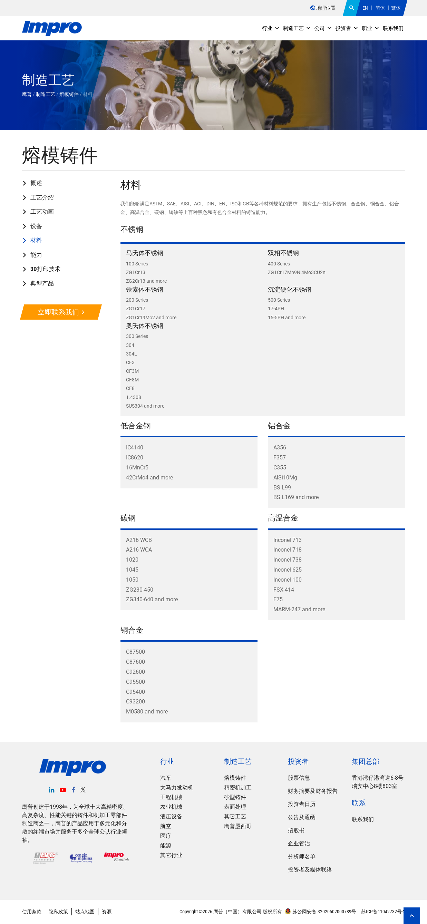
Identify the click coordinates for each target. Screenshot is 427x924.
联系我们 (393, 28)
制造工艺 (297, 28)
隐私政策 (58, 911)
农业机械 (171, 807)
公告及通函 (302, 817)
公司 (323, 28)
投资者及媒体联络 (310, 869)
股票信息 (299, 778)
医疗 (165, 836)
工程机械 (171, 797)
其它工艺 (235, 816)
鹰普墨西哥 (238, 826)
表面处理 (235, 807)
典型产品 (42, 283)
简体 (380, 8)
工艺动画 (42, 211)
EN (365, 8)
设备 (36, 226)
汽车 (165, 778)
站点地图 (85, 911)
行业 (271, 28)
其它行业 (171, 855)
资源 (106, 911)
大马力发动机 (176, 787)
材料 (36, 240)
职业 (370, 28)
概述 (36, 182)
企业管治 (299, 843)
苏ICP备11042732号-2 (382, 911)
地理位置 (323, 8)
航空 (165, 826)
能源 (165, 845)
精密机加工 (238, 787)
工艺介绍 (42, 197)
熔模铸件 (235, 778)
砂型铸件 (235, 797)
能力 (36, 254)
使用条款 (31, 911)
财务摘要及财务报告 (313, 791)
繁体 (396, 8)
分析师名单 (302, 856)
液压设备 (171, 816)
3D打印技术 (45, 268)
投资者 (347, 28)
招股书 (296, 830)
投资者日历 (302, 804)
